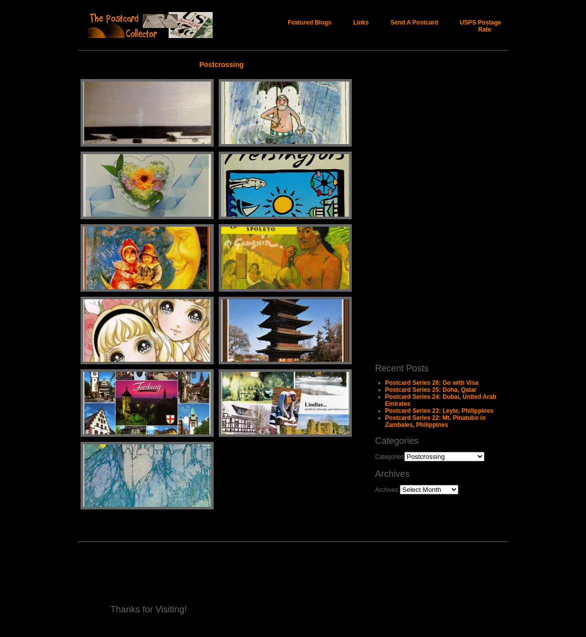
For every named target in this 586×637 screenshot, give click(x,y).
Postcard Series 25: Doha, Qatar (431, 389)
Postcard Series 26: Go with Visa (432, 382)
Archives (386, 489)
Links (361, 22)
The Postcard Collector (164, 25)
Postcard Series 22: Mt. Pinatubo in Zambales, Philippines (435, 421)
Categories (389, 456)
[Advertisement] (415, 206)
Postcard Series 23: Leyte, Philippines (439, 410)
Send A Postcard (414, 22)
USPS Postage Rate (480, 26)
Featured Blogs (309, 22)
